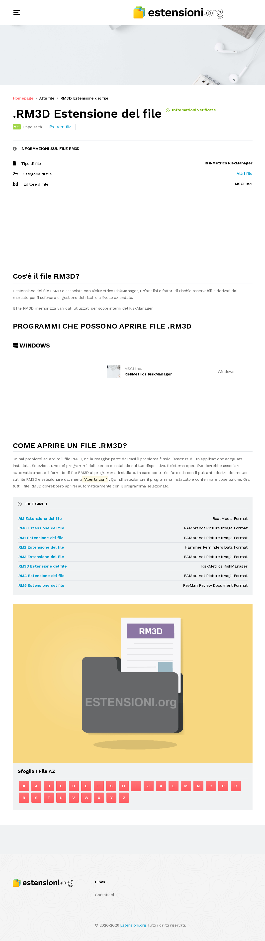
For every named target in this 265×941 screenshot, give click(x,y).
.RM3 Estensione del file (41, 556)
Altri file (47, 98)
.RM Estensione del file (40, 518)
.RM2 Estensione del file (41, 547)
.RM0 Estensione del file (41, 528)
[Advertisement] (133, 232)
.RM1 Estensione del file (41, 537)
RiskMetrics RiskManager (148, 374)
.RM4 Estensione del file (41, 575)
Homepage (23, 98)
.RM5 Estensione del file (41, 585)
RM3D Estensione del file (84, 98)
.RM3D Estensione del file (42, 566)
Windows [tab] (31, 345)
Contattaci (104, 894)
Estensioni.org (133, 925)
